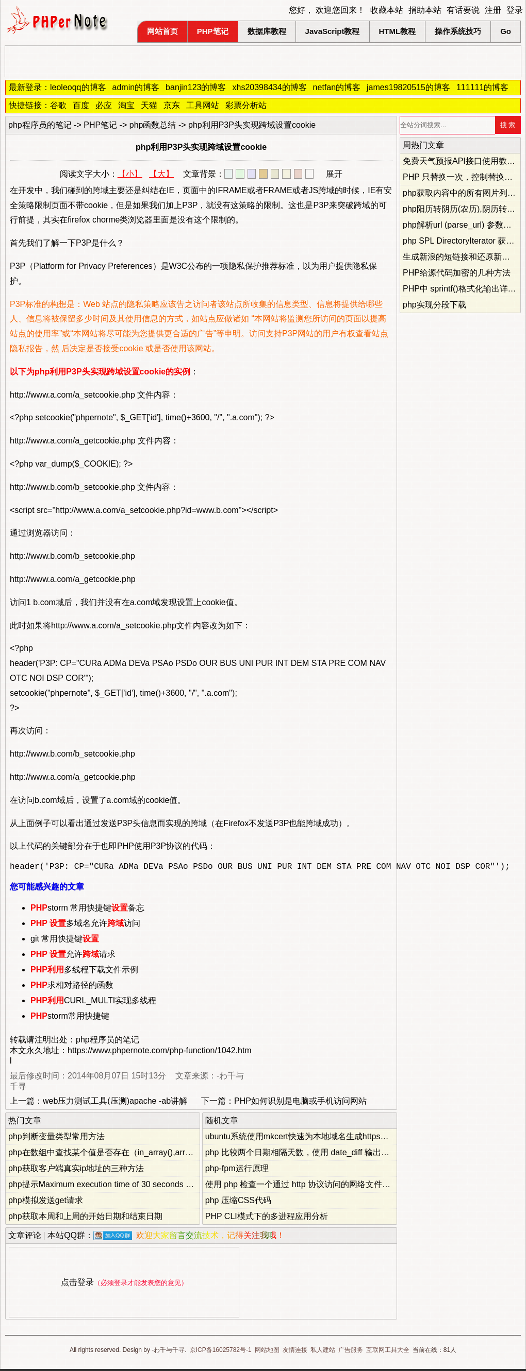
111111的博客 (482, 87)
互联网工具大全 (387, 1352)
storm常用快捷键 (69, 1018)
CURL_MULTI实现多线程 (93, 1002)
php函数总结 (152, 125)
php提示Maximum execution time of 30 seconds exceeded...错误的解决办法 (147, 1186)
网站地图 (267, 1352)
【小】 (130, 173)
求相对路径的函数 (71, 987)
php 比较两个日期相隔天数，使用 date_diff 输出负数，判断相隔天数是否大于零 (351, 1154)
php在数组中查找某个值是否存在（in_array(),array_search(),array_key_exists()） (157, 1154)
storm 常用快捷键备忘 (87, 909)
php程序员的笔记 (40, 125)
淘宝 (126, 105)
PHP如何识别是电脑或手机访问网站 (300, 1103)
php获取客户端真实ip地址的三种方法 (76, 1170)
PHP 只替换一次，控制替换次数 (462, 177)
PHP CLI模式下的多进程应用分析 (266, 1218)
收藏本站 (386, 10)
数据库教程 (267, 31)
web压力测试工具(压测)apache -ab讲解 (115, 1103)
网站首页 (162, 31)
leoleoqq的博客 (78, 87)
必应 (103, 105)
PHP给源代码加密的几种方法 (457, 272)
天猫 (149, 105)
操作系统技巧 (458, 31)
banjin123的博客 (196, 87)
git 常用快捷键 (64, 940)
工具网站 (202, 105)
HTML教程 (397, 31)
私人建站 (322, 1352)
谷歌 (58, 105)
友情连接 (295, 1352)
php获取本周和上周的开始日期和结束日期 (85, 1218)
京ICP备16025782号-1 (221, 1352)
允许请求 (73, 956)
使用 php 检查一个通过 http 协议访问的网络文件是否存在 (310, 1186)
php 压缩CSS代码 (238, 1202)
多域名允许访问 (85, 925)
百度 (81, 105)
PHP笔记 (212, 31)
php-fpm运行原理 (237, 1170)
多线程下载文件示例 (84, 971)
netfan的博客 (336, 87)
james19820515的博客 (408, 87)
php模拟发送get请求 (45, 1202)
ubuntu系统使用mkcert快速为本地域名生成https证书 (301, 1138)
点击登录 (77, 1284)
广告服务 (350, 1352)
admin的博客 (136, 87)
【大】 (161, 173)
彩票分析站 (246, 105)
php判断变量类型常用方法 (56, 1138)
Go (505, 31)
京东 (171, 105)
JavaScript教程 (332, 31)
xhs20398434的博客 (269, 87)
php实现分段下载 (434, 304)
